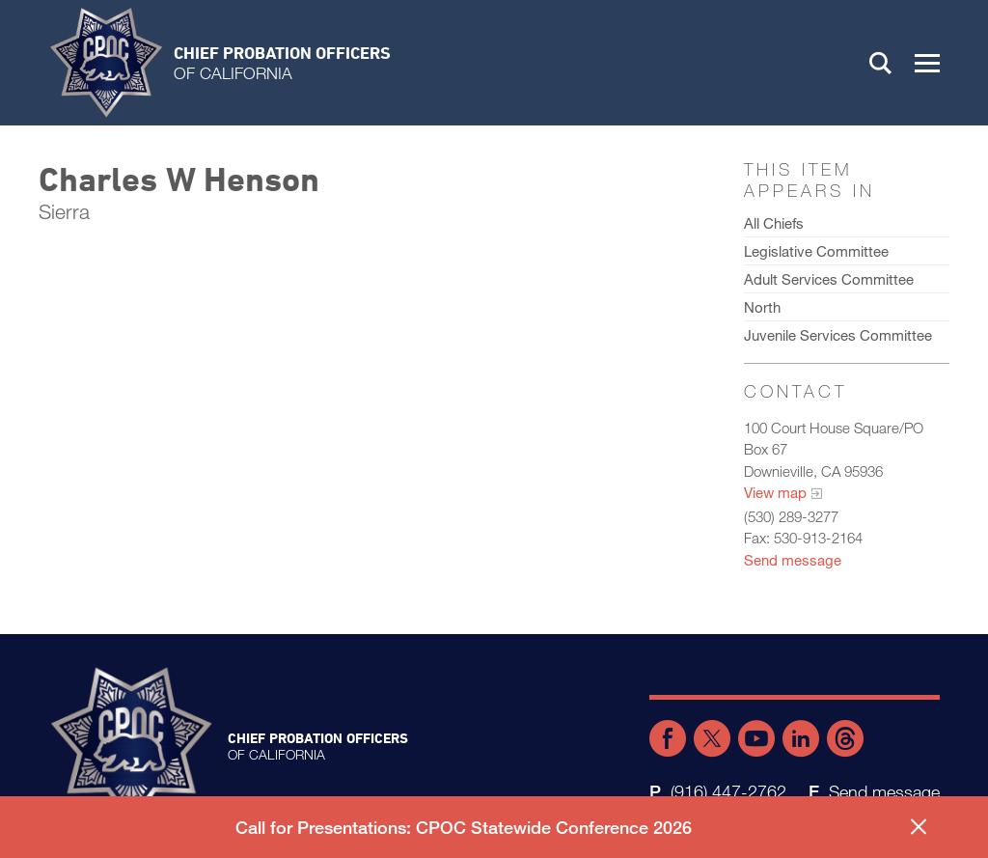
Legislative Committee (816, 251)
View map (775, 492)
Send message (792, 559)
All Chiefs (774, 223)
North (762, 307)
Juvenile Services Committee (838, 335)
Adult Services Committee (829, 279)
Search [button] (881, 62)
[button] (927, 62)
